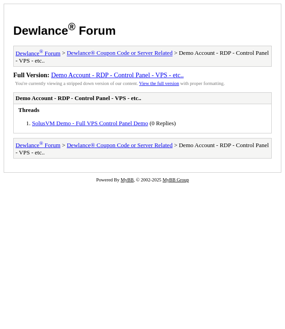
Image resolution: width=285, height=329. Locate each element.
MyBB (127, 179)
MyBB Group (175, 179)
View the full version (159, 83)
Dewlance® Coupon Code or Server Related (119, 53)
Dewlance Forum (64, 30)
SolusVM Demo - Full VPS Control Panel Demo (90, 123)
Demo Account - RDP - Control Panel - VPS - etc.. (117, 75)
